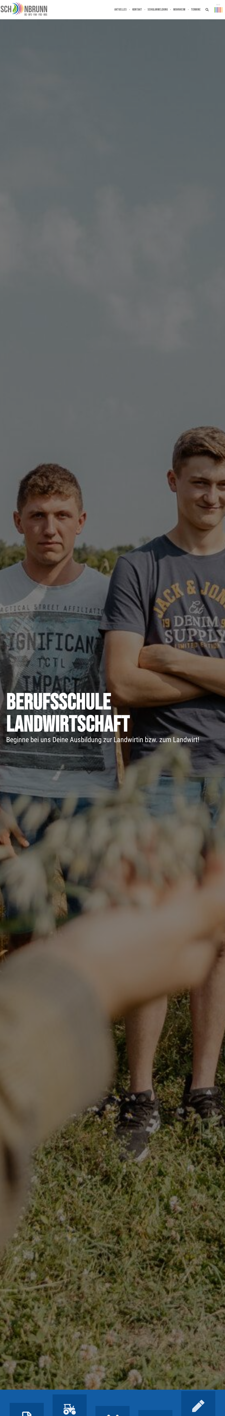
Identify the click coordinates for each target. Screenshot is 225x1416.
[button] (207, 10)
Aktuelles (120, 9)
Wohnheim (179, 9)
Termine (196, 9)
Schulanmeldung (158, 9)
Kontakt (137, 9)
